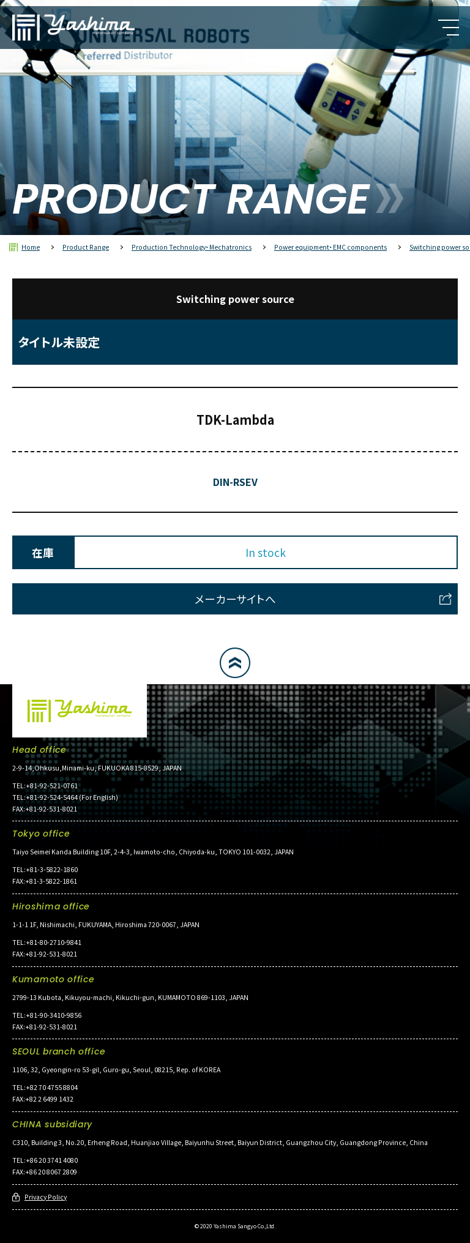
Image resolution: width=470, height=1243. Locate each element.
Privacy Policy (45, 1196)
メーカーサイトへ (235, 599)
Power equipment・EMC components (330, 247)
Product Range (85, 247)
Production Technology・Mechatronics (192, 247)
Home (30, 247)
